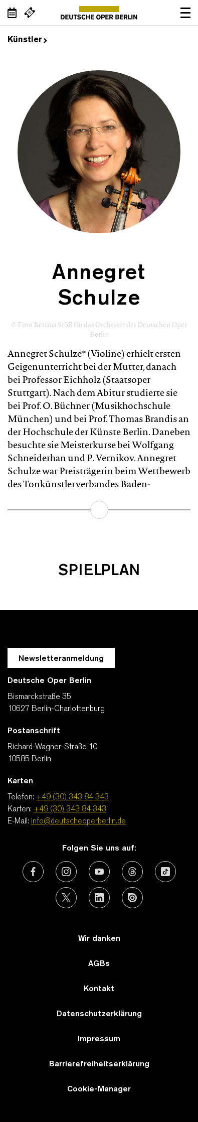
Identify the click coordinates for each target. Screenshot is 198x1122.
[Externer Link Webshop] (29, 12)
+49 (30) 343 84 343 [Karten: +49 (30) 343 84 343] (70, 809)
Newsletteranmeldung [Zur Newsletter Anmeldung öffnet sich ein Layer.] (61, 659)
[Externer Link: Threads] (132, 872)
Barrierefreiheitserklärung (99, 1064)
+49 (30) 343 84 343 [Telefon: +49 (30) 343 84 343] (72, 797)
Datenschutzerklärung (99, 1014)
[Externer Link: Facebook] (33, 872)
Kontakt (99, 989)
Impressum (99, 1039)
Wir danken (99, 939)
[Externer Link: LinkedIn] (99, 898)
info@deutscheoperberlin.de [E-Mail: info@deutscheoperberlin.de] (78, 821)
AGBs (99, 964)
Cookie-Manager (99, 1089)
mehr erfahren (99, 510)
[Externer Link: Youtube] (99, 872)
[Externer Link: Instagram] (66, 872)
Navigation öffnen (185, 13)
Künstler (27, 40)
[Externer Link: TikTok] (165, 872)
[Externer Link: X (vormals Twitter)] (66, 898)
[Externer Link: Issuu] (132, 898)
